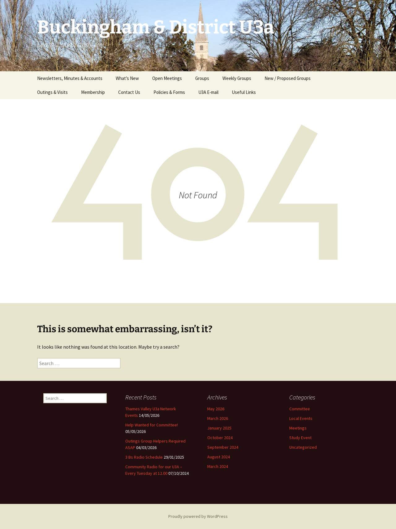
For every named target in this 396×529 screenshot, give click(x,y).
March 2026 (217, 418)
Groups (202, 78)
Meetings (298, 428)
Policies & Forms (169, 92)
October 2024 (220, 437)
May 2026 (215, 409)
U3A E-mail (208, 92)
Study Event (300, 437)
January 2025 (219, 428)
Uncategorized (303, 447)
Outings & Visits (52, 92)
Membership (93, 92)
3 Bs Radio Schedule (144, 457)
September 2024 (222, 447)
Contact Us (129, 92)
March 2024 (217, 466)
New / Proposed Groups (288, 78)
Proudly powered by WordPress (198, 516)
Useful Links (244, 92)
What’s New (127, 78)
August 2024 (218, 457)
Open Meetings (167, 78)
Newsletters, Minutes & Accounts (69, 78)
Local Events (300, 418)
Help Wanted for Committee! (151, 425)
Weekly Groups (236, 78)
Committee (299, 409)
